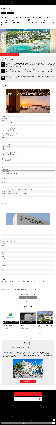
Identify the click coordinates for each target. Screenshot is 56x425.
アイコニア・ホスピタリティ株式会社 (45, 326)
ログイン (50, 1)
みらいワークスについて (41, 412)
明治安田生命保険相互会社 (9, 325)
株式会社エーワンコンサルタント (27, 325)
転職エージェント (14, 416)
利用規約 (14, 412)
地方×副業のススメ (41, 407)
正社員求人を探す (14, 3)
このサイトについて (14, 407)
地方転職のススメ (41, 405)
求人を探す (41, 403)
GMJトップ (14, 403)
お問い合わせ (14, 414)
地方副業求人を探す (42, 3)
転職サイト (41, 414)
